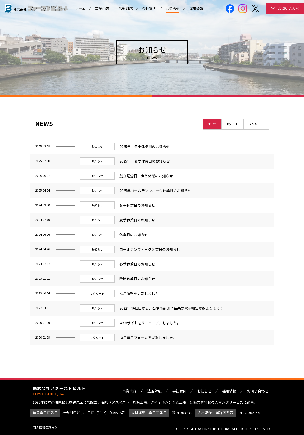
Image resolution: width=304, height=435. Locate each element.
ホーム (80, 9)
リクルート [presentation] (256, 124)
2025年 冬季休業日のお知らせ (144, 146)
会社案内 (149, 9)
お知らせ (173, 9)
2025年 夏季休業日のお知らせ (144, 161)
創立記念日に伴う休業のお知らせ (146, 175)
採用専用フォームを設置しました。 (147, 337)
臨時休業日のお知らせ (137, 278)
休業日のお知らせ (133, 234)
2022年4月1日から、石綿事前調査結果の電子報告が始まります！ (171, 308)
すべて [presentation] (212, 124)
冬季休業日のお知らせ (137, 205)
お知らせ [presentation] (232, 124)
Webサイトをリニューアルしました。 (149, 322)
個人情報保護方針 (45, 427)
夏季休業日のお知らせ (137, 219)
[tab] (212, 124)
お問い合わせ (288, 9)
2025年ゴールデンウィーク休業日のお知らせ (155, 190)
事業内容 (102, 9)
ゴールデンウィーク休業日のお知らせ (149, 249)
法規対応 (126, 9)
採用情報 (196, 9)
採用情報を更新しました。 (140, 293)
